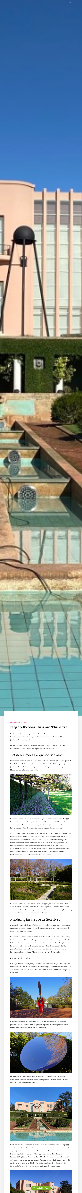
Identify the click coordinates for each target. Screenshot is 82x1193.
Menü (72, 2)
